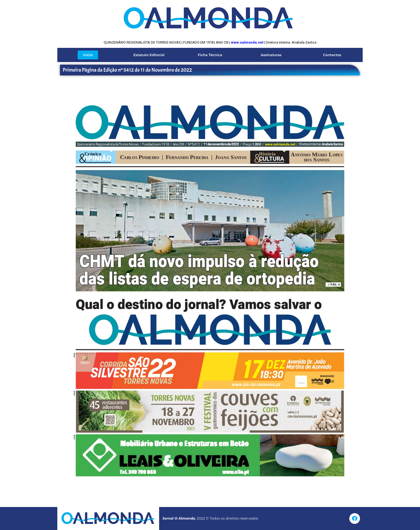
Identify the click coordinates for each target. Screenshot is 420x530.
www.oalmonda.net (247, 42)
